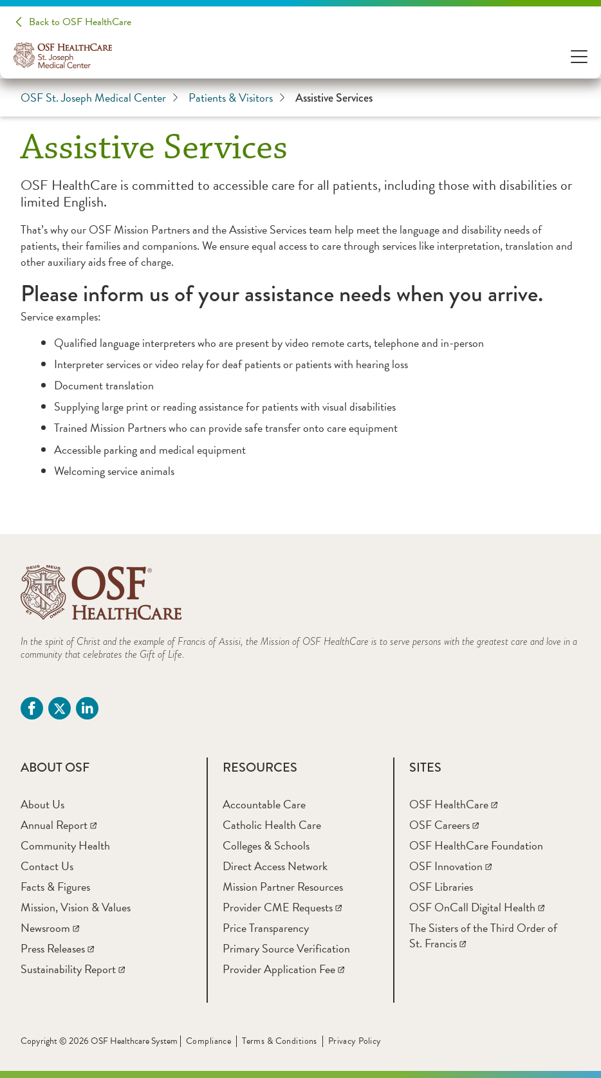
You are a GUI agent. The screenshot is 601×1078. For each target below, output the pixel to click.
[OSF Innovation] (450, 866)
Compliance (208, 1041)
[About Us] (42, 804)
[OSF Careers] (444, 824)
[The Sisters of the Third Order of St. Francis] (483, 935)
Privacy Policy (355, 1041)
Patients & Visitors (237, 98)
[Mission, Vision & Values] (76, 907)
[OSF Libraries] (441, 886)
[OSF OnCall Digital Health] (476, 907)
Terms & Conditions (279, 1041)
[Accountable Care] (264, 804)
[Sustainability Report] (73, 969)
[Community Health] (65, 845)
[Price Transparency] (266, 927)
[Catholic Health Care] (272, 824)
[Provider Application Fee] (283, 969)
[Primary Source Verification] (286, 948)
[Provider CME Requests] (282, 907)
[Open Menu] (579, 55)
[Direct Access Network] (275, 866)
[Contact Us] (47, 866)
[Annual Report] (59, 824)
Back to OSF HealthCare (80, 22)
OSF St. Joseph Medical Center (99, 98)
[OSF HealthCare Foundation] (476, 845)
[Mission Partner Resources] (283, 886)
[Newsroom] (50, 927)
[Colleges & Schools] (266, 845)
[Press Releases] (57, 948)
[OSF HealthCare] (453, 804)
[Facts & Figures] (55, 886)
